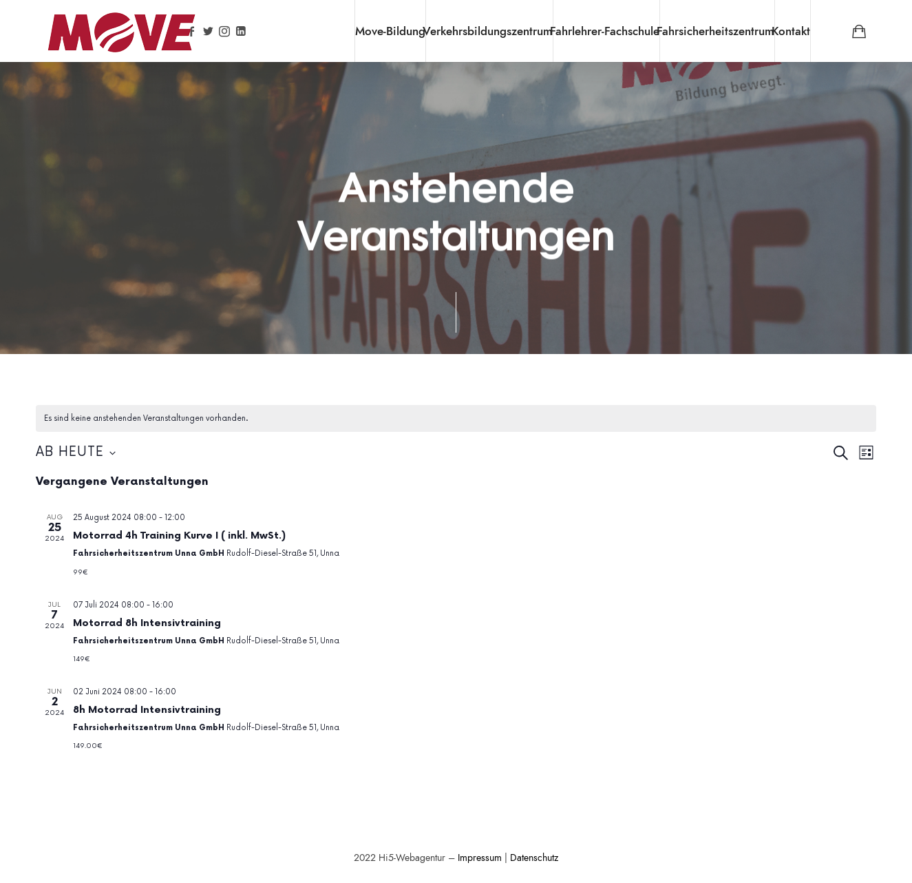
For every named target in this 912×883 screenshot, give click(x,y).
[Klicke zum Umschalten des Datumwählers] (76, 453)
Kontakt (791, 31)
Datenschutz (534, 857)
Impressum (480, 857)
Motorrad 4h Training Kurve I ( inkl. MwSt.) (179, 535)
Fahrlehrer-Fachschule (604, 31)
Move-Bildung (390, 31)
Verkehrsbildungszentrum (488, 31)
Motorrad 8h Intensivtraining (147, 623)
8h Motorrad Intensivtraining (147, 710)
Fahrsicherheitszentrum (715, 31)
